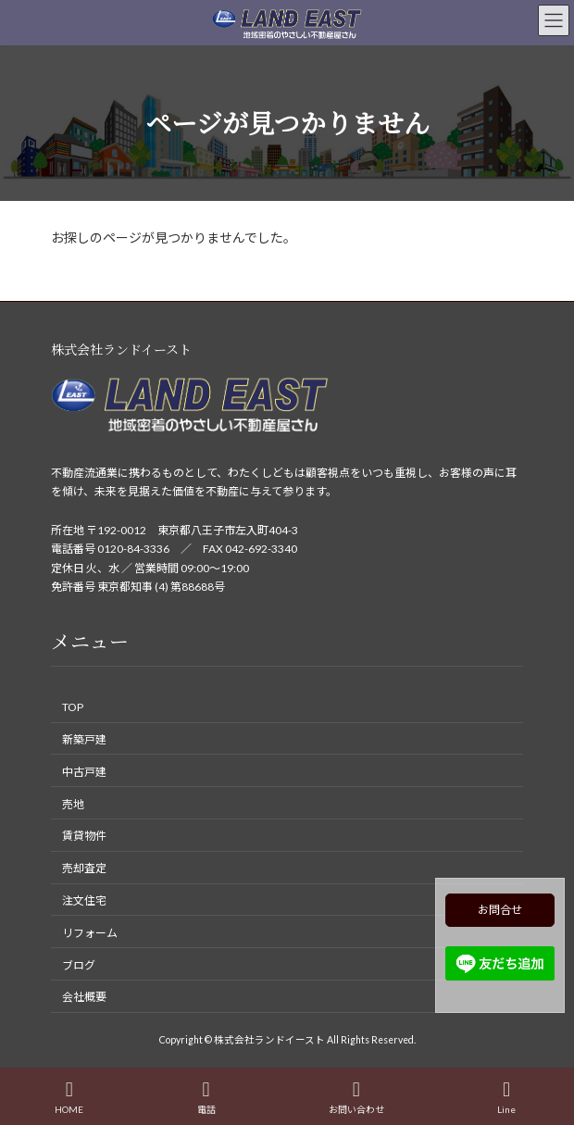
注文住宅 (84, 900)
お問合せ (500, 910)
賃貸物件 (84, 836)
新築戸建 (84, 739)
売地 (73, 803)
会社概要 (84, 997)
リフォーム (90, 933)
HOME (69, 1097)
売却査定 (84, 868)
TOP (72, 707)
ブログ (78, 964)
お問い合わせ (356, 1097)
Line (506, 1097)
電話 (206, 1097)
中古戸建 (84, 772)
